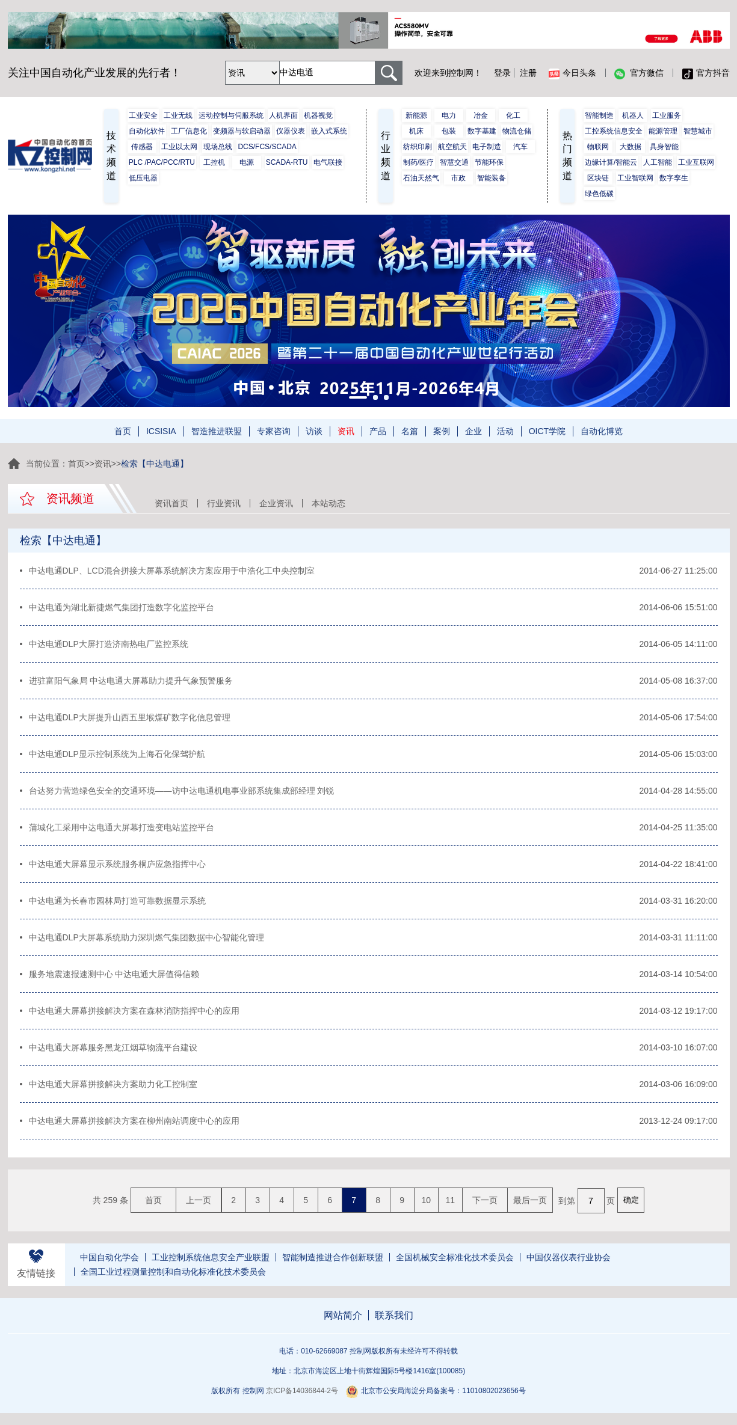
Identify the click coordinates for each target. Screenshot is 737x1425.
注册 (528, 73)
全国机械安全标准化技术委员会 (455, 1257)
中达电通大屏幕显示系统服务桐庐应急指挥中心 (117, 864)
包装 (449, 131)
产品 (377, 431)
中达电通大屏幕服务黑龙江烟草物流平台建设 (113, 1047)
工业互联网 (696, 162)
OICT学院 (547, 431)
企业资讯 (276, 503)
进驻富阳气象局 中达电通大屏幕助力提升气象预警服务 (131, 680)
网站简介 (343, 1315)
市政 (458, 178)
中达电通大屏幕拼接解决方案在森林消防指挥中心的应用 (134, 1011)
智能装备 (491, 178)
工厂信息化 (189, 131)
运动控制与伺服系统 (231, 115)
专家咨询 (274, 431)
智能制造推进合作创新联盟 (332, 1257)
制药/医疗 (418, 162)
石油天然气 (421, 178)
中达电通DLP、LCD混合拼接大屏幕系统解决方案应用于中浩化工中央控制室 (172, 570)
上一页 (198, 1200)
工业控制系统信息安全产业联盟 (211, 1257)
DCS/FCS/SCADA (267, 146)
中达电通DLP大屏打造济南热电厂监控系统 (108, 644)
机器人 (633, 115)
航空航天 (452, 146)
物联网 (598, 146)
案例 (441, 431)
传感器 (142, 146)
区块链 (598, 178)
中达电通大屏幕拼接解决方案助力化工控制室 (113, 1084)
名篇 (409, 431)
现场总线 (217, 146)
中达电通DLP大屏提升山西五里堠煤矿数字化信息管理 (129, 717)
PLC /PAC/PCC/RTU (162, 162)
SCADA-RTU (287, 162)
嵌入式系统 (329, 131)
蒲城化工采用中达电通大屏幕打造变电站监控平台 (121, 827)
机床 (416, 131)
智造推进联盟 (216, 431)
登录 (502, 73)
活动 (505, 431)
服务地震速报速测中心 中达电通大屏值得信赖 (114, 974)
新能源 (416, 115)
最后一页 (530, 1200)
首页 (122, 431)
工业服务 (666, 115)
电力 (449, 115)
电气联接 (327, 162)
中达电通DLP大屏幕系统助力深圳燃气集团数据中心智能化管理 (146, 937)
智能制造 (599, 115)
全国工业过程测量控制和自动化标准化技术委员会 (173, 1271)
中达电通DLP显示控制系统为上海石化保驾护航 (117, 754)
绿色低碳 (599, 193)
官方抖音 (706, 73)
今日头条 (572, 73)
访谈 (314, 431)
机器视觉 (318, 115)
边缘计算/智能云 (611, 162)
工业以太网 (179, 146)
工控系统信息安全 (614, 131)
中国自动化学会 (109, 1257)
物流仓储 (516, 131)
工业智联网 (635, 178)
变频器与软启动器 (242, 131)
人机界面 (283, 115)
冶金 (480, 115)
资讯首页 (171, 503)
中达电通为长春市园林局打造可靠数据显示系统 (117, 901)
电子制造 (486, 146)
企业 (473, 431)
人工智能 (657, 162)
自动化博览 (602, 431)
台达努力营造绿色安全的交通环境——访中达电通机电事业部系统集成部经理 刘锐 (182, 790)
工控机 (214, 162)
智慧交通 (454, 162)
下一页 (485, 1200)
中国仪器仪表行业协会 (568, 1257)
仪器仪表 (290, 131)
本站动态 (328, 503)
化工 (513, 115)
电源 (246, 162)
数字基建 (481, 131)
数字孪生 (673, 178)
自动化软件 (147, 131)
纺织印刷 (417, 146)
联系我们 (394, 1315)
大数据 (630, 146)
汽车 (520, 146)
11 (450, 1200)
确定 (631, 1199)
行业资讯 (224, 503)
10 (426, 1200)
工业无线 (178, 115)
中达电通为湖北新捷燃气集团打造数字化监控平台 (121, 607)
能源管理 (663, 131)
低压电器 (143, 178)
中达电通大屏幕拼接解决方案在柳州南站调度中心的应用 (134, 1121)
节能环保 (489, 162)
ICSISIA (161, 431)
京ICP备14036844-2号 (302, 1391)
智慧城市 (697, 131)
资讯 (346, 431)
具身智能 (664, 146)
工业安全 (143, 115)
